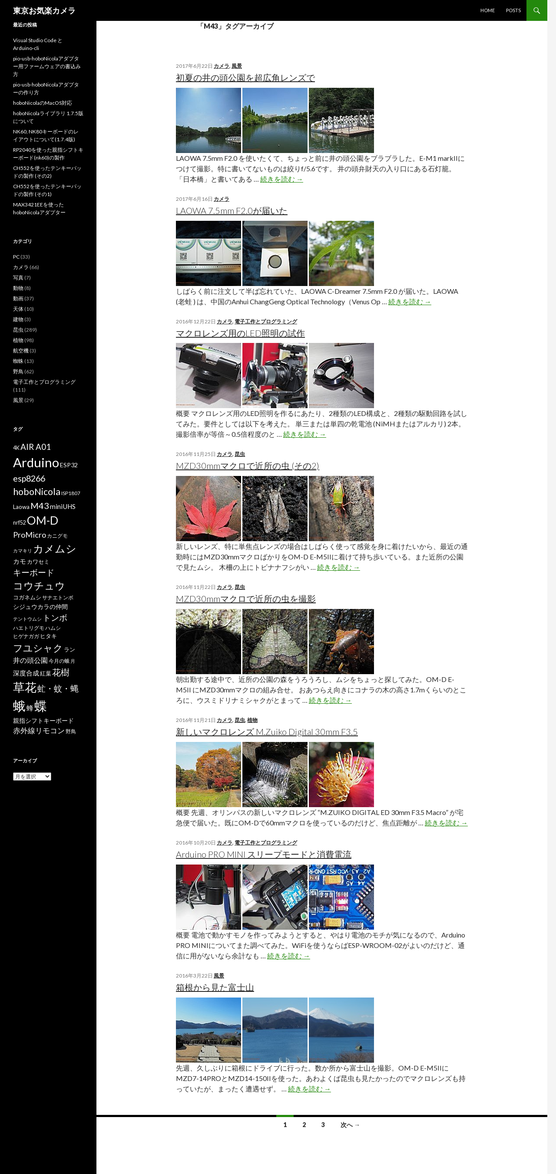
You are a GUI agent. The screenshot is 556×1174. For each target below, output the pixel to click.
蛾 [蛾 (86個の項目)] (19, 705)
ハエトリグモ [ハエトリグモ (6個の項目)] (28, 628)
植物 (252, 720)
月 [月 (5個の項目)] (72, 661)
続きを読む (281, 179)
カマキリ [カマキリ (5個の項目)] (22, 550)
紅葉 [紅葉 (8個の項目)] (45, 673)
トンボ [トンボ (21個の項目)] (55, 617)
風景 (237, 66)
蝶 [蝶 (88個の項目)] (40, 705)
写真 (18, 277)
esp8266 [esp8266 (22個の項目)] (29, 478)
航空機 (21, 350)
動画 (18, 298)
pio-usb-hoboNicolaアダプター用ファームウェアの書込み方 (47, 66)
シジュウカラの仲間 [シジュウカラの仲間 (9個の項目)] (40, 606)
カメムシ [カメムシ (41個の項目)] (54, 548)
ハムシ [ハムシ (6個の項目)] (53, 628)
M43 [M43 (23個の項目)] (39, 505)
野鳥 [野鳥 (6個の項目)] (71, 731)
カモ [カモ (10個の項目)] (19, 561)
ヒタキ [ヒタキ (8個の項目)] (48, 635)
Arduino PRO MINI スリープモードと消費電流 (263, 854)
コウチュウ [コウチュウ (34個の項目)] (39, 586)
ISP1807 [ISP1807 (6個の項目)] (70, 493)
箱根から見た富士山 (215, 987)
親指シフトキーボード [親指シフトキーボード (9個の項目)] (43, 720)
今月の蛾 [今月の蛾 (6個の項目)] (59, 661)
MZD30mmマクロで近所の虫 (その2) (247, 465)
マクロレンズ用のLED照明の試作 (240, 333)
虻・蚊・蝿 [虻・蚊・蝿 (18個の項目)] (58, 688)
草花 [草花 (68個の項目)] (24, 687)
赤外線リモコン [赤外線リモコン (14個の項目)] (39, 730)
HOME (487, 10)
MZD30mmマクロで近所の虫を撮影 (246, 598)
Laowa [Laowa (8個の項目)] (21, 506)
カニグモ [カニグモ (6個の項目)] (57, 535)
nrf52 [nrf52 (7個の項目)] (19, 522)
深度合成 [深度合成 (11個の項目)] (26, 673)
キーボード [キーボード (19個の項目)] (33, 572)
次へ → (350, 1124)
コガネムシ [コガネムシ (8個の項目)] (27, 597)
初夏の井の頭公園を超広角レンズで (245, 77)
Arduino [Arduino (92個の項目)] (36, 462)
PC (16, 256)
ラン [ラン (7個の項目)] (69, 649)
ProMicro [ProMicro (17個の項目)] (29, 534)
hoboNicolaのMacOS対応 (42, 103)
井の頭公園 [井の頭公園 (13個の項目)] (30, 660)
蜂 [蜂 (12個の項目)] (29, 708)
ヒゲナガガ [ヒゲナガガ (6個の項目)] (26, 636)
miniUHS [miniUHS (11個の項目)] (63, 506)
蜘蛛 (18, 361)
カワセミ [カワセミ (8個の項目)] (38, 561)
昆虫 (240, 454)
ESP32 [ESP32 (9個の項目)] (69, 465)
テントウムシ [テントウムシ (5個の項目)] (27, 619)
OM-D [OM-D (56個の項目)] (42, 520)
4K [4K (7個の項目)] (16, 448)
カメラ (221, 66)
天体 (18, 309)
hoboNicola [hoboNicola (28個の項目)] (36, 491)
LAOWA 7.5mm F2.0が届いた (232, 210)
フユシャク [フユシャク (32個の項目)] (38, 648)
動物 (18, 288)
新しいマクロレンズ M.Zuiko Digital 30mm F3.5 (267, 731)
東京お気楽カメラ (44, 10)
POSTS (513, 10)
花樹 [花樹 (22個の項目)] (61, 672)
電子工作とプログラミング (266, 321)
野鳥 (18, 371)
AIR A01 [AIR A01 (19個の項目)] (35, 447)
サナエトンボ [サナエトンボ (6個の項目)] (57, 597)
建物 (18, 319)
